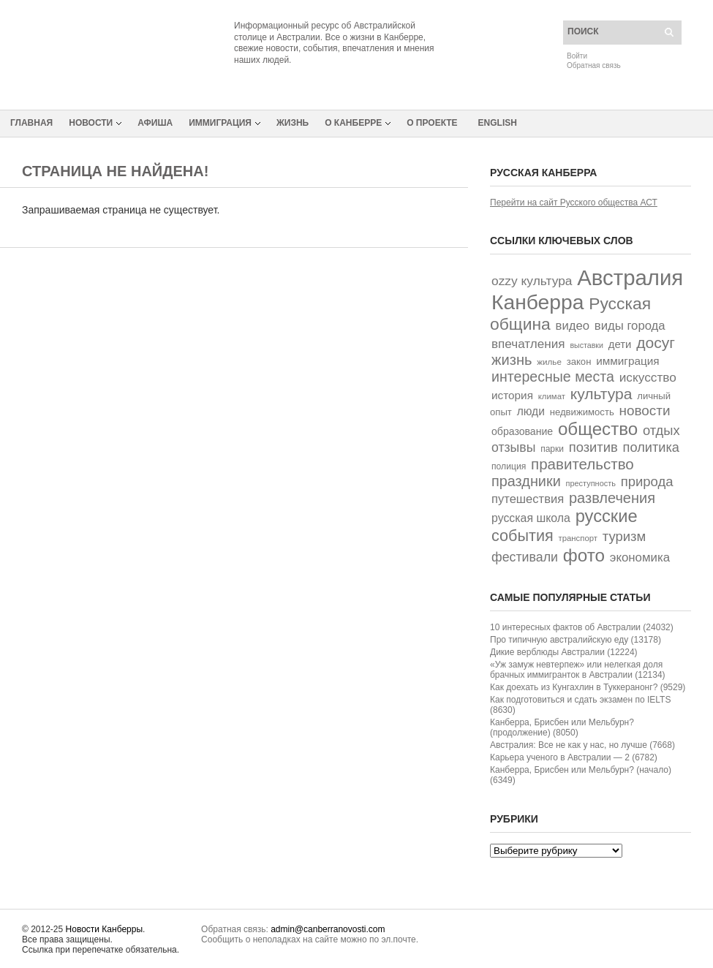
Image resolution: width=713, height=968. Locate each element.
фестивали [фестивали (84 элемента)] (524, 557)
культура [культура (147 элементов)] (601, 393)
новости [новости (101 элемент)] (645, 410)
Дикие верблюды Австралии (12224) (564, 652)
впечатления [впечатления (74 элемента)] (528, 344)
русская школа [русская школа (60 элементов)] (530, 518)
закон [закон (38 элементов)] (579, 361)
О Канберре (353, 123)
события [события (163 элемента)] (522, 535)
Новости (91, 123)
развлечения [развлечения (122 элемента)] (612, 498)
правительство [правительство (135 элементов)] (582, 463)
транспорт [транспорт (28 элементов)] (578, 538)
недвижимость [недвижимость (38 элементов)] (582, 412)
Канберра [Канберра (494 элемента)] (537, 302)
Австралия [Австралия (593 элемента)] (630, 277)
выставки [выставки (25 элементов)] (586, 345)
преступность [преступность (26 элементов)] (591, 483)
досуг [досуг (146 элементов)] (655, 342)
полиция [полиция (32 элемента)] (508, 466)
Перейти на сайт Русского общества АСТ (573, 202)
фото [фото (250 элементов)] (584, 555)
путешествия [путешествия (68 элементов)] (527, 499)
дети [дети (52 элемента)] (620, 344)
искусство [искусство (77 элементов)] (647, 377)
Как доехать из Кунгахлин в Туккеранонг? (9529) (587, 687)
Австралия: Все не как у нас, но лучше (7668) (582, 745)
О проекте (432, 123)
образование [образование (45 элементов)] (522, 431)
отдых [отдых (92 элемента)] (661, 430)
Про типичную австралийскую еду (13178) (575, 640)
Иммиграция (220, 123)
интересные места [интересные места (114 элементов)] (552, 376)
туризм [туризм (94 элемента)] (624, 536)
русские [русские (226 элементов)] (607, 516)
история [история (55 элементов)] (512, 395)
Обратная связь (594, 65)
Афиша (155, 123)
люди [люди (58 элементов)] (531, 411)
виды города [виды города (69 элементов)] (630, 326)
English (497, 123)
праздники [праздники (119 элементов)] (526, 481)
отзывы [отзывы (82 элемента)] (513, 447)
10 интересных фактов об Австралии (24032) (582, 627)
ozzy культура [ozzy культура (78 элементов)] (531, 280)
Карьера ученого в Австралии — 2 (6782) (573, 757)
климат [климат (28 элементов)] (551, 396)
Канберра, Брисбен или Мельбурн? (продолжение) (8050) (562, 727)
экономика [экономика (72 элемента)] (640, 557)
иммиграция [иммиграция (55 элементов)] (627, 361)
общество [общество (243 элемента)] (598, 429)
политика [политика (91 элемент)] (651, 447)
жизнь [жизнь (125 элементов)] (511, 360)
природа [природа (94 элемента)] (647, 481)
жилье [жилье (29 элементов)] (549, 361)
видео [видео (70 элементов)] (573, 326)
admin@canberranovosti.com (328, 929)
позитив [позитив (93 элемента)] (593, 447)
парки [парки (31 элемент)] (552, 449)
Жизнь (292, 123)
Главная (31, 123)
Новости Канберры (104, 929)
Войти (577, 56)
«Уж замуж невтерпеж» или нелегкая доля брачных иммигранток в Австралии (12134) (577, 669)
